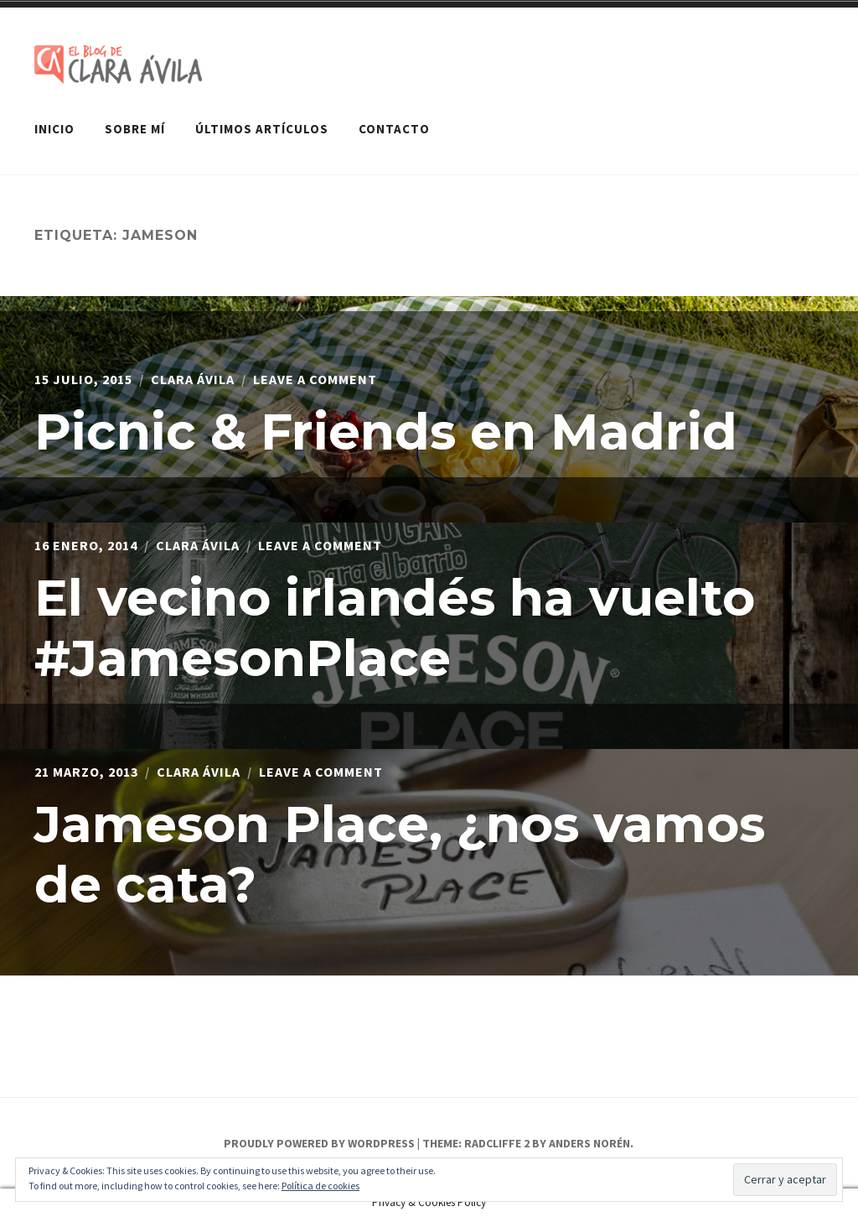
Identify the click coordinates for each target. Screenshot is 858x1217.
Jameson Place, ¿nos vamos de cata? (399, 854)
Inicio (54, 129)
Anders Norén (589, 1143)
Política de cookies (320, 1185)
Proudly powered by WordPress (319, 1143)
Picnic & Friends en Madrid (385, 431)
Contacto (394, 129)
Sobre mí (135, 129)
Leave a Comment (315, 379)
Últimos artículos (261, 129)
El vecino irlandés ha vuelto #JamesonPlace (394, 628)
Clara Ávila (193, 379)
